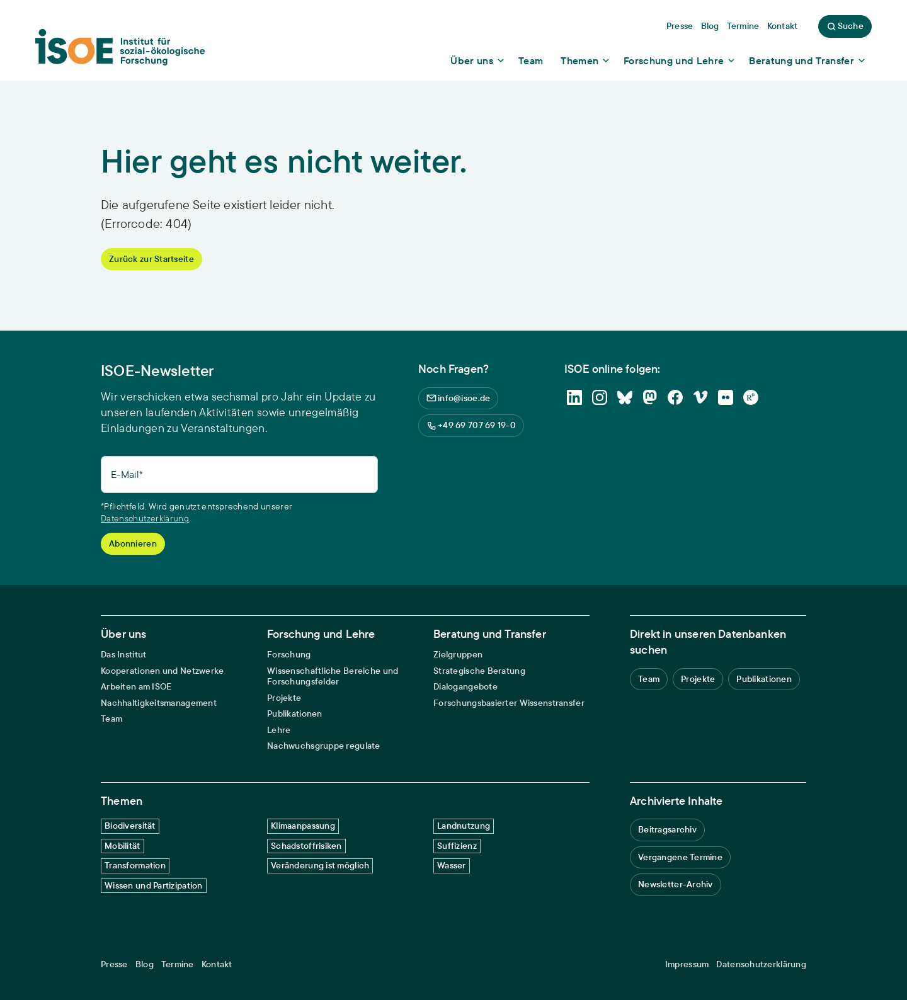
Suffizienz (457, 845)
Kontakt (217, 964)
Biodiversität (130, 825)
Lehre (278, 730)
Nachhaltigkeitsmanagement (159, 703)
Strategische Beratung (479, 671)
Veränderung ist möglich (320, 865)
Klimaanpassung (303, 825)
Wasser (451, 865)
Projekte (284, 698)
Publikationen (294, 713)
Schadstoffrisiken (306, 845)
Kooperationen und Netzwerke (162, 671)
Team (111, 718)
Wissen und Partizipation (154, 885)
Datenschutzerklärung (145, 518)
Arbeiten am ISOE (136, 686)
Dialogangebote (465, 686)
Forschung (289, 654)
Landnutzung (463, 825)
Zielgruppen (457, 654)
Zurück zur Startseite (151, 258)
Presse (114, 964)
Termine (177, 964)
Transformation (135, 865)
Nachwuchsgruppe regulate (323, 746)
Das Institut (123, 654)
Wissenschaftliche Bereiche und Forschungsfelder (332, 677)
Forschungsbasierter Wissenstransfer (509, 703)
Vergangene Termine (680, 857)
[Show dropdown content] (478, 60)
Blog (144, 964)
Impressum (687, 964)
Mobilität (122, 845)
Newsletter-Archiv (675, 884)
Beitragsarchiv (667, 829)
